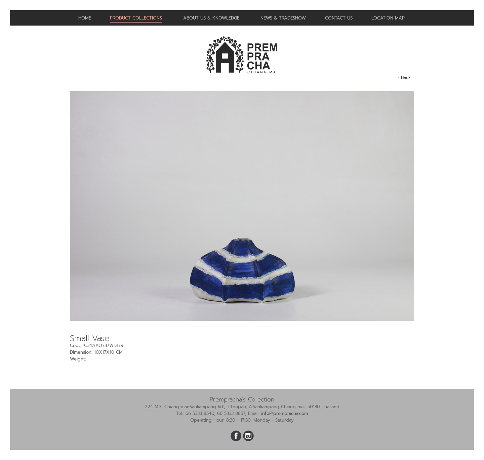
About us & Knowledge (211, 18)
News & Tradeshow (283, 18)
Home (84, 18)
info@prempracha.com (284, 413)
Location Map (388, 18)
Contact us (339, 18)
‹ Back (404, 77)
